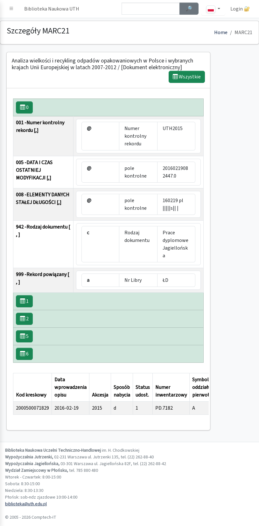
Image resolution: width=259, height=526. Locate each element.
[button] (11, 9)
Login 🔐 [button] (240, 8)
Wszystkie (187, 76)
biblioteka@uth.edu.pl (26, 504)
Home (221, 32)
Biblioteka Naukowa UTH (51, 8)
